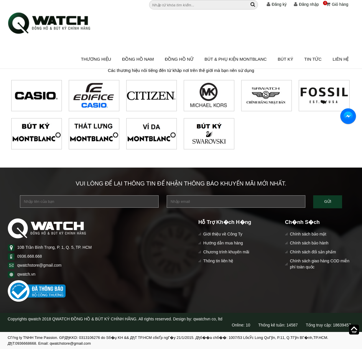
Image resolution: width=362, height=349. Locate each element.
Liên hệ (341, 59)
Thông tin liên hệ (218, 261)
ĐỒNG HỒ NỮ (179, 59)
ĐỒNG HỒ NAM (138, 59)
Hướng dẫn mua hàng (223, 243)
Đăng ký (277, 4)
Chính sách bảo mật (308, 234)
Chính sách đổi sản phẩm (313, 252)
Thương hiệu (96, 59)
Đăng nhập (306, 4)
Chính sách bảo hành (309, 243)
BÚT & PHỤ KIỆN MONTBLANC (236, 59)
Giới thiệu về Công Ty (222, 234)
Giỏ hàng (335, 4)
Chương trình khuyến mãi (226, 252)
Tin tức (313, 59)
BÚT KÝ (285, 59)
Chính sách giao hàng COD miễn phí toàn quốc (320, 264)
